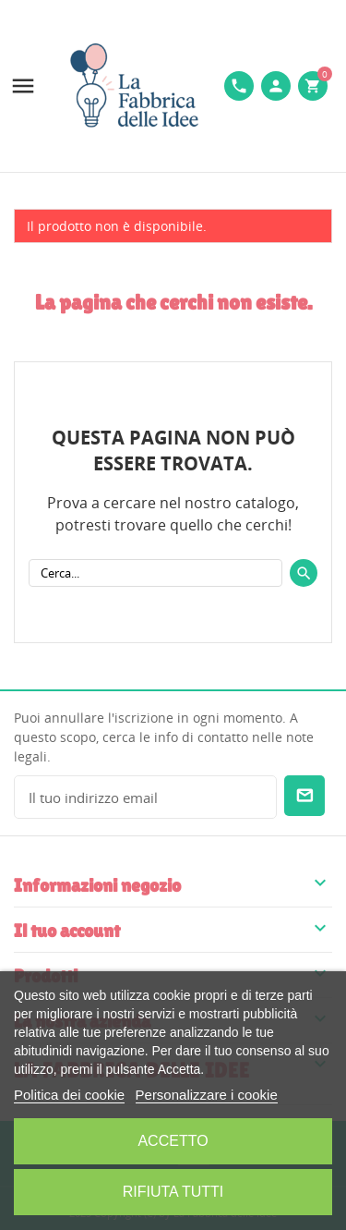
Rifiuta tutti (173, 1192)
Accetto (172, 1141)
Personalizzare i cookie (207, 1094)
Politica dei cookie (69, 1094)
